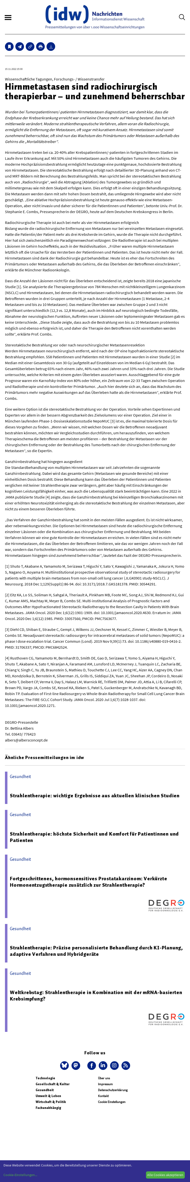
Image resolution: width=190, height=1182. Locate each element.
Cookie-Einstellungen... (20, 1175)
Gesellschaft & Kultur (53, 1084)
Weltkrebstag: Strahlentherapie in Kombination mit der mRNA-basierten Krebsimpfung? (96, 995)
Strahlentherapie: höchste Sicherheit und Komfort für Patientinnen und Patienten (94, 837)
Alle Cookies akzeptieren (165, 1175)
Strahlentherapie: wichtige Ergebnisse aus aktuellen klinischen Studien (95, 795)
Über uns (104, 1078)
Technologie (45, 1078)
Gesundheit (45, 1090)
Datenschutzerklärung (113, 1090)
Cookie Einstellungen (111, 1102)
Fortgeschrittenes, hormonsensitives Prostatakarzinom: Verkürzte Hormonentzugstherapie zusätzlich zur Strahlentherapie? (88, 882)
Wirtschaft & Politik (51, 1102)
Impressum (105, 1084)
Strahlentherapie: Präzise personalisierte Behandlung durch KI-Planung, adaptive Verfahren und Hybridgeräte (96, 951)
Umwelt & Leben (48, 1096)
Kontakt (103, 1096)
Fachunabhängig (48, 1107)
